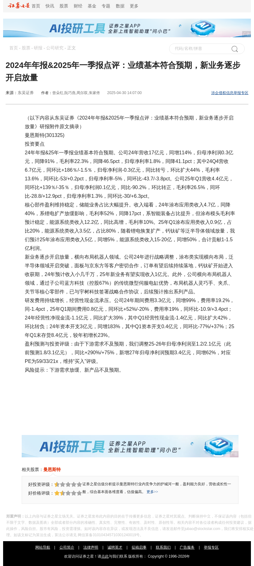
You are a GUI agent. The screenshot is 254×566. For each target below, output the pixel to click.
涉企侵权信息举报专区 (229, 93)
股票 (63, 6)
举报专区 (211, 547)
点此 (105, 556)
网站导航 (42, 547)
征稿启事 (139, 547)
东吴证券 (26, 92)
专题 (106, 6)
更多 (134, 6)
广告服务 (187, 547)
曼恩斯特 (52, 469)
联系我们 (163, 547)
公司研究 (55, 48)
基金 (92, 6)
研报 (38, 48)
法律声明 (90, 547)
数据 (120, 6)
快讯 (50, 6)
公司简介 (66, 547)
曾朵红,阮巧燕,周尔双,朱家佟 (76, 93)
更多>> (152, 492)
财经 (78, 6)
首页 (24, 6)
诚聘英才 (114, 547)
